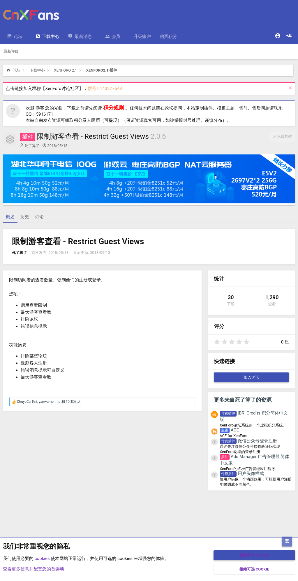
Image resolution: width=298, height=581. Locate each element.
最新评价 (11, 51)
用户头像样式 (242, 473)
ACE (229, 430)
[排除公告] (289, 89)
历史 (24, 216)
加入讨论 (251, 377)
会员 (116, 36)
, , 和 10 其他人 (49, 402)
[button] (27, 36)
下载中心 (50, 36)
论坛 (18, 36)
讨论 (39, 216)
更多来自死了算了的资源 (242, 400)
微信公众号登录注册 (248, 440)
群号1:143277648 (105, 88)
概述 (10, 216)
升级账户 (142, 36)
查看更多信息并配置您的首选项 (33, 569)
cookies (42, 558)
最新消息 (83, 36)
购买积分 (168, 36)
